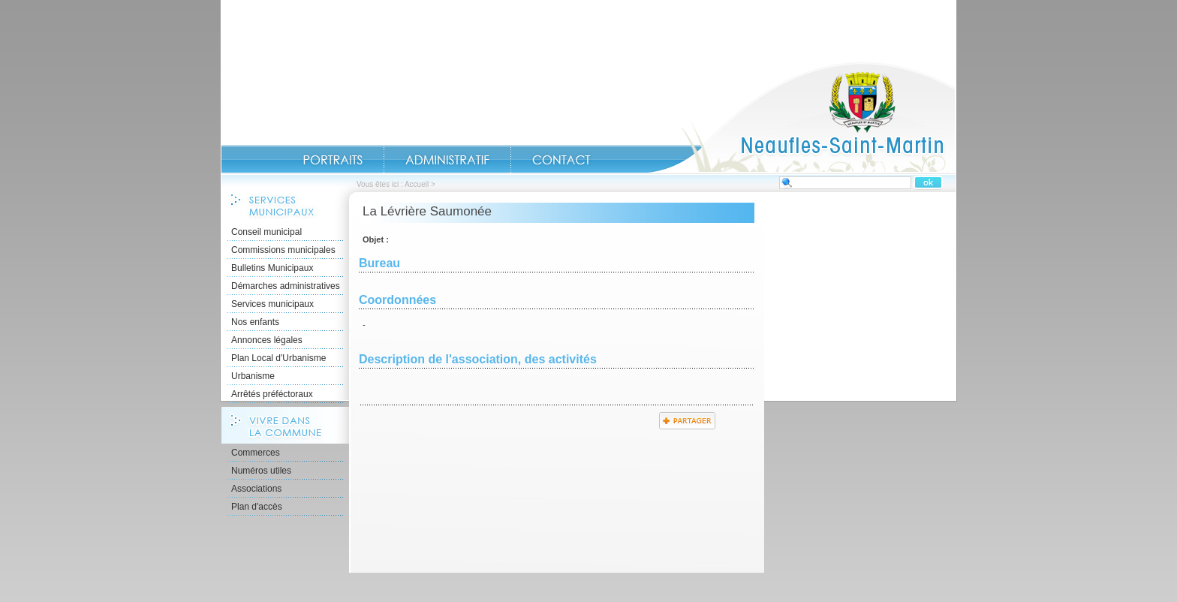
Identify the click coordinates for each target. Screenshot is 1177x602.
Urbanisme (253, 376)
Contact (561, 159)
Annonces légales (267, 340)
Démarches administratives (285, 286)
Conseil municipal (266, 232)
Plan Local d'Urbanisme (278, 358)
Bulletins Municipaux (272, 268)
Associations (256, 488)
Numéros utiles (261, 470)
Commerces (255, 452)
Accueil (802, 117)
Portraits (332, 159)
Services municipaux (272, 304)
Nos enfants (255, 322)
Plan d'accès (256, 506)
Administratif (447, 159)
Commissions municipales (283, 250)
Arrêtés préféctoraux (272, 394)
